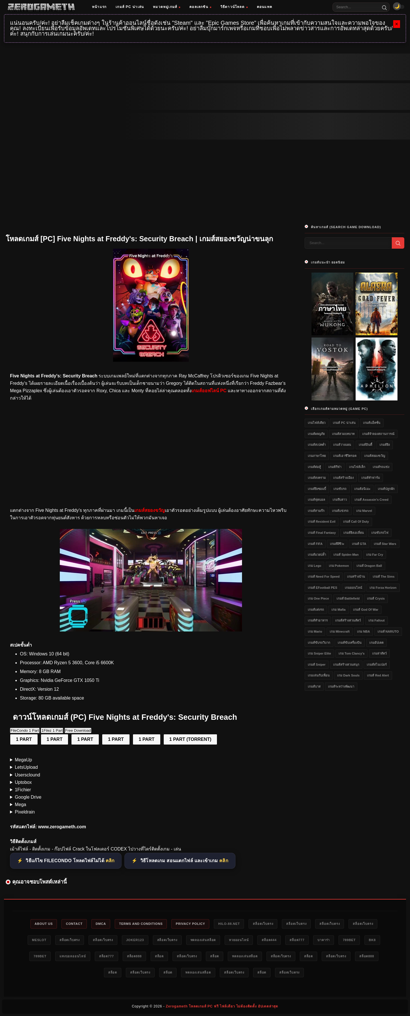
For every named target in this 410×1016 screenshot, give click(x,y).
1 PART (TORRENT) (190, 739)
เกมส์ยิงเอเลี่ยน (353, 532)
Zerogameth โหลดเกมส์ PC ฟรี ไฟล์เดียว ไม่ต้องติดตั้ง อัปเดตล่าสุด (222, 1006)
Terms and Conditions (141, 923)
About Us (44, 923)
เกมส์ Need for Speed (324, 576)
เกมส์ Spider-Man (345, 554)
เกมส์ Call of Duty (356, 521)
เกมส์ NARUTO (388, 631)
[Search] (384, 7)
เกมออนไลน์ (353, 587)
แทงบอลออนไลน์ (73, 956)
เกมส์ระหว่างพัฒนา (341, 686)
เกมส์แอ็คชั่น (371, 422)
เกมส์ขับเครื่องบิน (350, 642)
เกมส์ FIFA (315, 543)
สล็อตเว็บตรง (263, 923)
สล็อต (159, 956)
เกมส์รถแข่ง (381, 467)
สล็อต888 (134, 956)
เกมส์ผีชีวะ (337, 543)
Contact (74, 923)
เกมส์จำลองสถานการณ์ (378, 434)
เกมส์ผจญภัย (316, 434)
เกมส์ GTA (359, 543)
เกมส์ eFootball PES (322, 587)
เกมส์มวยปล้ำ (317, 554)
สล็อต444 (269, 940)
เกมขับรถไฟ (379, 532)
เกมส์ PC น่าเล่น (130, 7)
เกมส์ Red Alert (378, 675)
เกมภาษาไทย (317, 455)
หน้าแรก (99, 7)
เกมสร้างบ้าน (356, 576)
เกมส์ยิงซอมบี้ (317, 488)
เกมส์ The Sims (384, 576)
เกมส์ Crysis (376, 598)
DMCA (101, 923)
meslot (39, 940)
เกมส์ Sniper (316, 664)
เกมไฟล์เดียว (316, 422)
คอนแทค (264, 7)
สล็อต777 (297, 940)
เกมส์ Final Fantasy (322, 532)
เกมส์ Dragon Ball (369, 565)
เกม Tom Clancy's (351, 653)
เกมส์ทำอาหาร (318, 620)
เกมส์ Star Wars (385, 543)
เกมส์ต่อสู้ (314, 467)
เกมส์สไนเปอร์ (377, 664)
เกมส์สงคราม (317, 477)
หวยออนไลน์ (239, 940)
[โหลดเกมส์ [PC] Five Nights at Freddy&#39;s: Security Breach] (151, 629)
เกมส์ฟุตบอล (316, 499)
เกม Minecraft (340, 631)
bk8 (372, 940)
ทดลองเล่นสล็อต (203, 940)
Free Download (78, 730)
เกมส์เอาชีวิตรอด (344, 455)
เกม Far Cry (374, 554)
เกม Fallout (376, 620)
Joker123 (135, 940)
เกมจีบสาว (340, 499)
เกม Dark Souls (348, 675)
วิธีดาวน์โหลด (234, 7)
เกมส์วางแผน (342, 444)
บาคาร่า (323, 940)
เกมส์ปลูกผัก (386, 488)
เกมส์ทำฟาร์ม (370, 477)
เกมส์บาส (314, 686)
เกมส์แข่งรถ (340, 510)
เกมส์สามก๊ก (316, 510)
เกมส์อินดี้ (365, 444)
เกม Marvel (364, 510)
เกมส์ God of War (365, 609)
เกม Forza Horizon (383, 587)
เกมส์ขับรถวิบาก (319, 642)
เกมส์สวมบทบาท (343, 434)
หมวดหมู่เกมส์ (166, 7)
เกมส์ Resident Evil (321, 521)
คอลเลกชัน (200, 7)
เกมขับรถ (340, 488)
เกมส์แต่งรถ (316, 609)
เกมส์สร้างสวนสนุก (346, 664)
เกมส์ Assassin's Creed (371, 499)
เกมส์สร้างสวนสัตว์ (348, 620)
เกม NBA (363, 631)
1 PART (24, 739)
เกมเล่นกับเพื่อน (319, 675)
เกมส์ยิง (385, 444)
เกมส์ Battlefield (348, 598)
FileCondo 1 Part (25, 730)
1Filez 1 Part (52, 730)
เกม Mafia (338, 609)
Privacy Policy (190, 923)
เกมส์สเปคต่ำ (317, 444)
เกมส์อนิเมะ (362, 488)
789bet (349, 940)
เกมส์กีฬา (334, 467)
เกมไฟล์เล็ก (357, 467)
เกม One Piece (318, 598)
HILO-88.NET (229, 923)
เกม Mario (315, 631)
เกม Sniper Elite (319, 653)
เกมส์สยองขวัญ (374, 455)
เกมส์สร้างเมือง (343, 477)
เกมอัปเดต (376, 642)
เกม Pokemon (339, 565)
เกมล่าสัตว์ (379, 653)
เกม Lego (314, 565)
